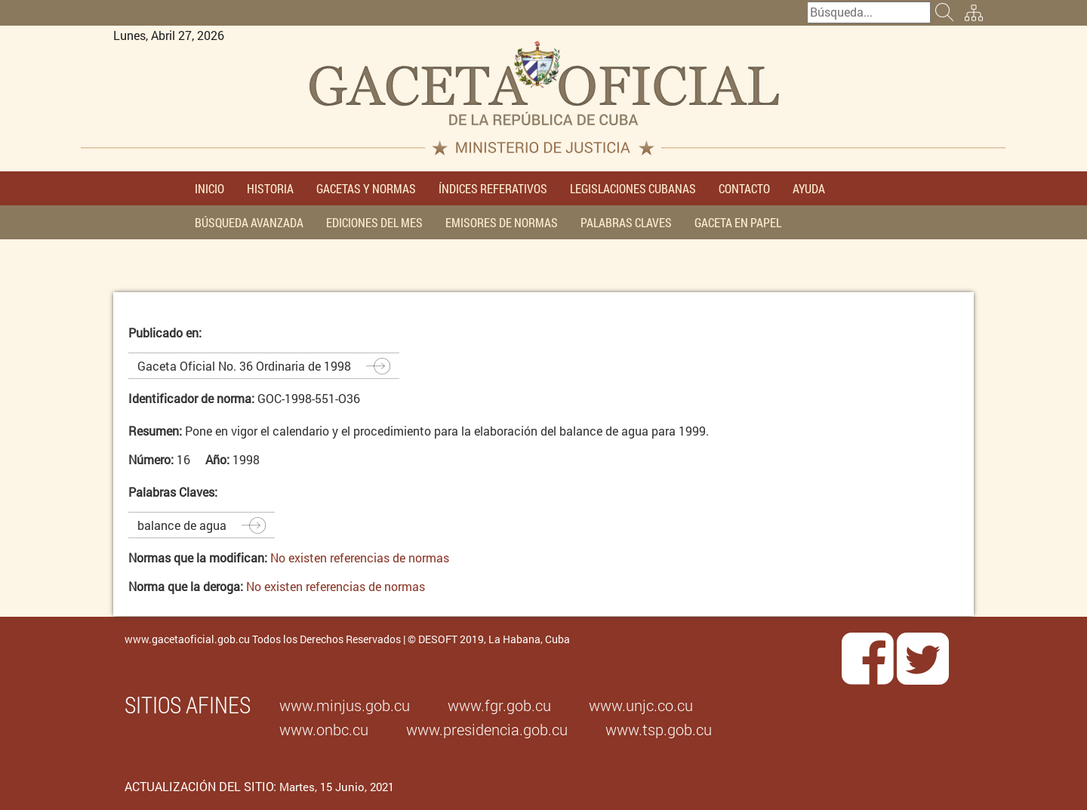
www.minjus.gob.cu (344, 705)
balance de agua (181, 525)
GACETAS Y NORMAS (366, 188)
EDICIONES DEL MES (374, 222)
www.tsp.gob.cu (658, 729)
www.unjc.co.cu (641, 705)
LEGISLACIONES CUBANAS (633, 188)
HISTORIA (270, 188)
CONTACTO (744, 188)
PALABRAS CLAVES (626, 222)
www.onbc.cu (323, 729)
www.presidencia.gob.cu (487, 729)
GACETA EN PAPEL (737, 222)
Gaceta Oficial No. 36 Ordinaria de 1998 (244, 366)
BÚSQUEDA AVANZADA (249, 222)
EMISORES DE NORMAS (501, 222)
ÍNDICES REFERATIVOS (493, 188)
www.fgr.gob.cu (499, 705)
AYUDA (809, 188)
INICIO (209, 188)
